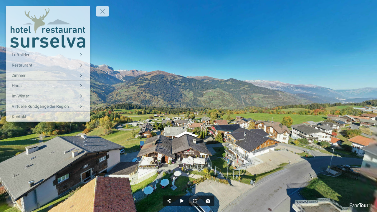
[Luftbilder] (48, 55)
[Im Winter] (48, 96)
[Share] (169, 201)
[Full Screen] (194, 201)
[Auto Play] (182, 201)
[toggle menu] (102, 11)
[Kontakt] (48, 117)
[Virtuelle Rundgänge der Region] (48, 106)
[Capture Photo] (207, 201)
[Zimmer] (48, 75)
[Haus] (48, 86)
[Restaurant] (48, 65)
